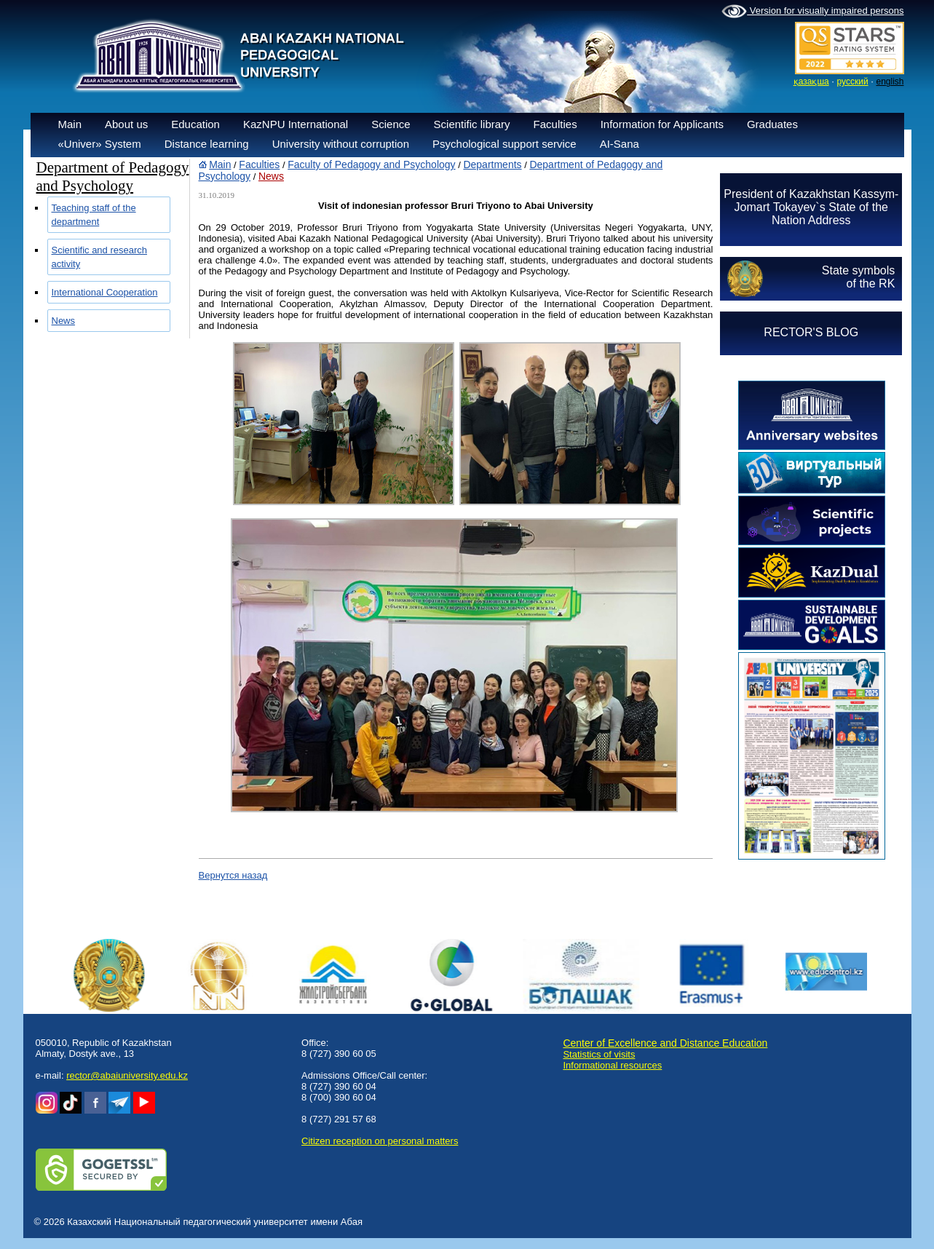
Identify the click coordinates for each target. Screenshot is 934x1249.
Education (195, 124)
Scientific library (472, 124)
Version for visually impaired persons (812, 11)
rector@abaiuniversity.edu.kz (127, 1075)
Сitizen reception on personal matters (379, 1140)
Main (70, 124)
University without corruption (340, 144)
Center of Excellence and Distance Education (665, 1043)
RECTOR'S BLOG (811, 332)
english (889, 81)
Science (390, 124)
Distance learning (207, 144)
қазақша (811, 81)
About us (126, 124)
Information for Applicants (662, 124)
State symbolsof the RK (858, 277)
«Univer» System (99, 144)
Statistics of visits (599, 1054)
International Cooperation (105, 292)
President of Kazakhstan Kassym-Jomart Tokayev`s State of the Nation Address (811, 207)
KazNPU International (295, 124)
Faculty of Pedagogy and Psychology (371, 164)
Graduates (772, 124)
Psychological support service (504, 144)
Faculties (555, 124)
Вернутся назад (233, 875)
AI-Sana (619, 144)
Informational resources (612, 1065)
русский (852, 81)
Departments (492, 164)
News (64, 320)
